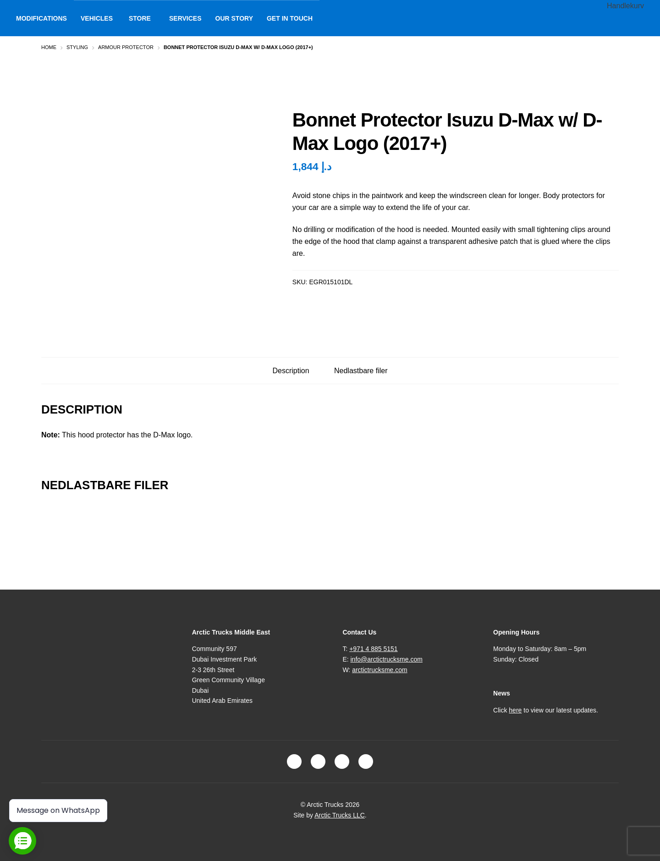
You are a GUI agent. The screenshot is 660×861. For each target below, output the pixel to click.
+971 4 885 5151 (373, 648)
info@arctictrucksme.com (387, 659)
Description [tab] (291, 371)
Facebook (294, 761)
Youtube (365, 761)
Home (48, 47)
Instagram (318, 761)
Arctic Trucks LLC (339, 815)
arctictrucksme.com (379, 669)
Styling (77, 47)
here (515, 710)
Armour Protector (126, 47)
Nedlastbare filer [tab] (361, 371)
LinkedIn (342, 761)
